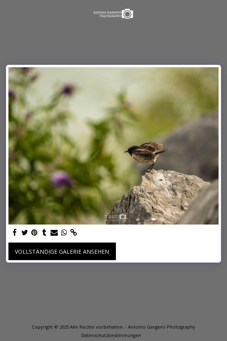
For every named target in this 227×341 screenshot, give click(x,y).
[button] (9, 13)
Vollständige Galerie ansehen (62, 251)
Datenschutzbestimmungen (111, 335)
